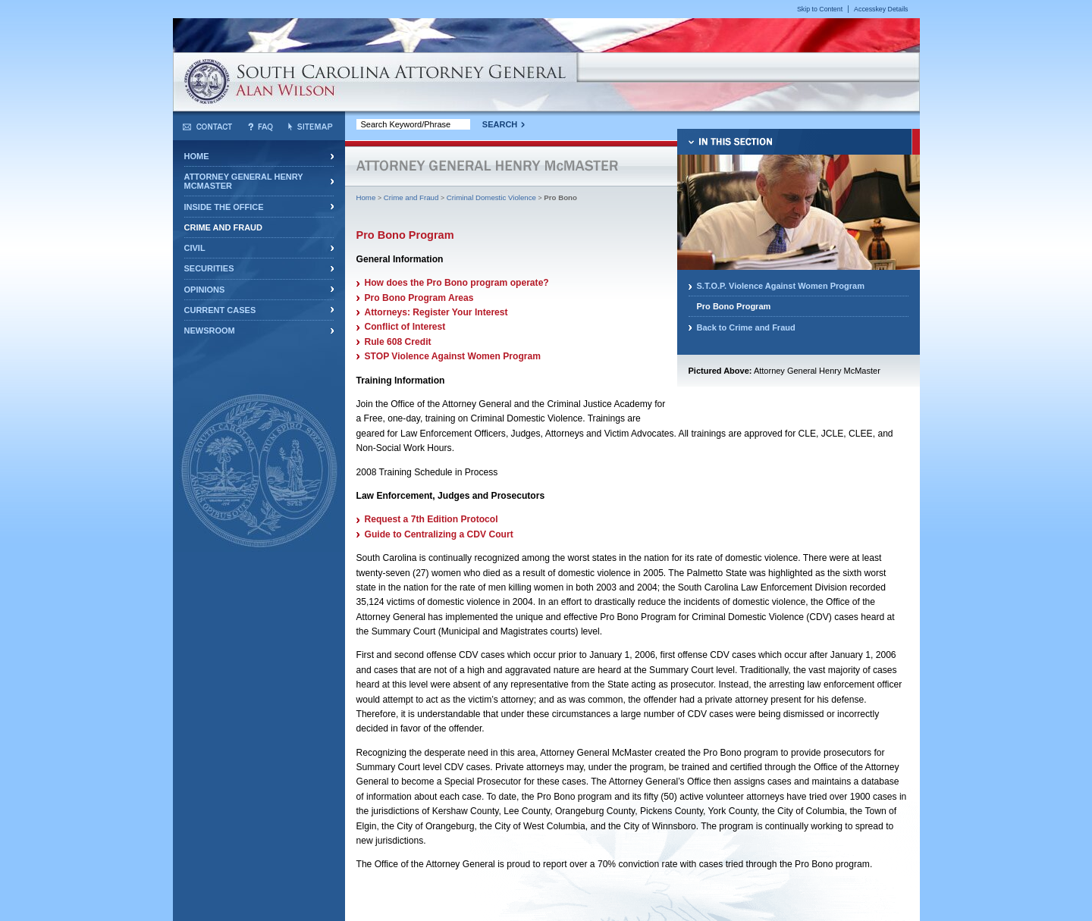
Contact (207, 126)
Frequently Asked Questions (260, 126)
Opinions (204, 289)
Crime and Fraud (223, 227)
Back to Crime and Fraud (746, 327)
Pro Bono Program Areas (419, 298)
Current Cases (220, 310)
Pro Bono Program (734, 306)
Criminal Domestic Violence (491, 197)
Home (196, 156)
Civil (195, 247)
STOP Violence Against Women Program (453, 356)
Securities (209, 268)
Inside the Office (224, 206)
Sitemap (310, 126)
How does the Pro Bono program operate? (457, 282)
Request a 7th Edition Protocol (431, 519)
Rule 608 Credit (398, 342)
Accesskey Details (881, 9)
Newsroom (209, 330)
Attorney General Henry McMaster (243, 181)
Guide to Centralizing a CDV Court (439, 534)
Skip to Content (820, 9)
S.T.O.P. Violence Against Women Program (781, 285)
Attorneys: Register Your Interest (436, 312)
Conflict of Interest (405, 326)
